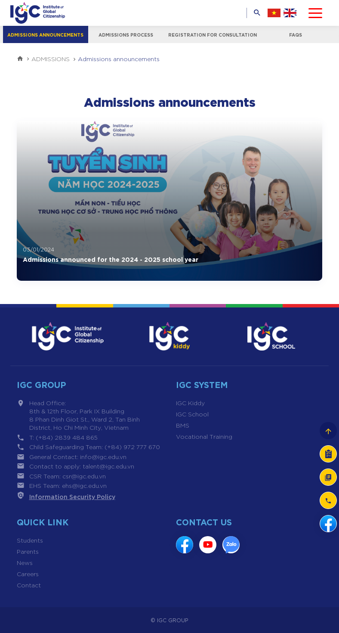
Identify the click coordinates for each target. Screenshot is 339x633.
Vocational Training (204, 436)
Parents (28, 551)
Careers (28, 573)
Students (30, 540)
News (25, 562)
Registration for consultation (213, 34)
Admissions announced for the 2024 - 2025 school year (110, 259)
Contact (29, 585)
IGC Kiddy (190, 402)
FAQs (296, 34)
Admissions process (126, 34)
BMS (182, 425)
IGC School (192, 414)
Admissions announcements (46, 34)
